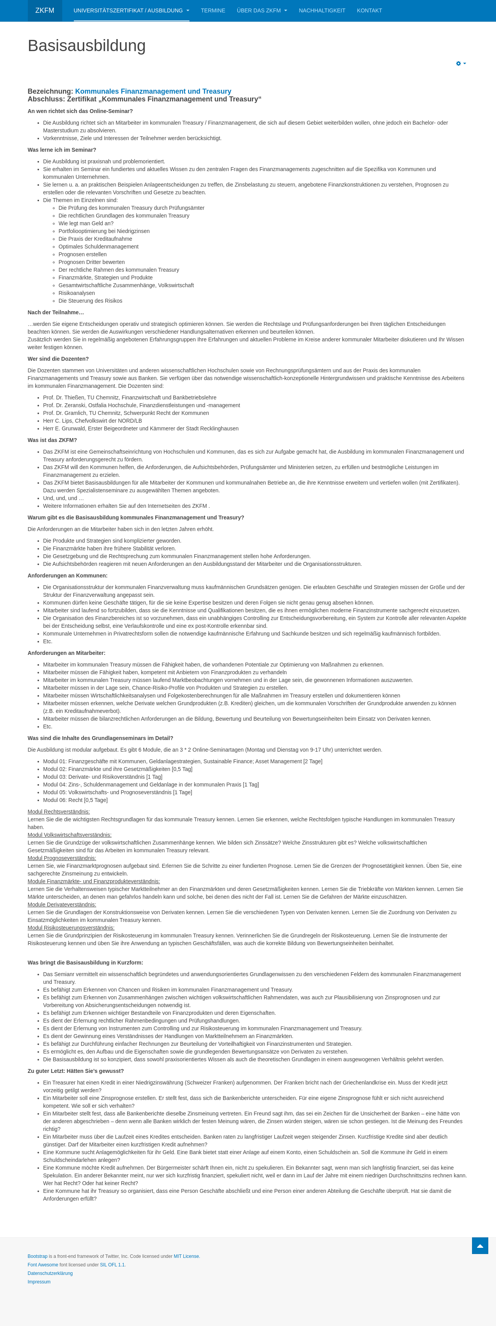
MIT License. (187, 1256)
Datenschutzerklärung (50, 1273)
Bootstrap (38, 1256)
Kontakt (369, 10)
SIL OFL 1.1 (112, 1265)
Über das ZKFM (262, 10)
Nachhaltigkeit (322, 10)
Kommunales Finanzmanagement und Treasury (153, 91)
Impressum (39, 1282)
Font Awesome (43, 1265)
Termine (213, 10)
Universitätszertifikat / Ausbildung (131, 10)
